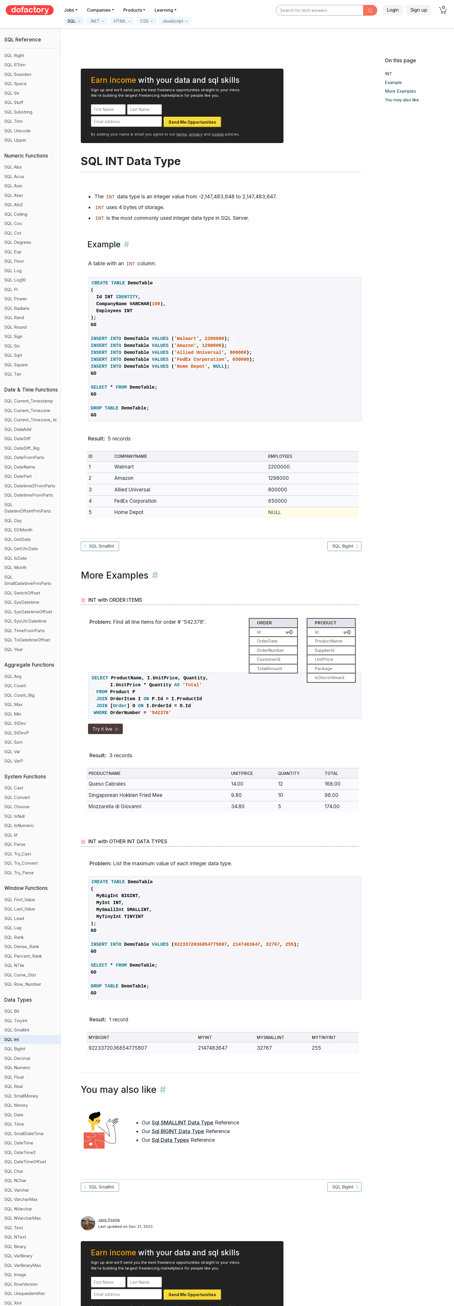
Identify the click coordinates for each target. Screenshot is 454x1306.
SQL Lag (12, 927)
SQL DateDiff (17, 438)
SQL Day (13, 520)
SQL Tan (12, 374)
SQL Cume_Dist (20, 975)
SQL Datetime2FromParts (29, 486)
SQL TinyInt (15, 1020)
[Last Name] (144, 109)
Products (132, 10)
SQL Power (15, 298)
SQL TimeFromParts (24, 630)
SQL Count (15, 685)
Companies (99, 10)
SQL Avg (12, 676)
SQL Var (12, 751)
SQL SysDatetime (21, 602)
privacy (195, 134)
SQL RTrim (14, 64)
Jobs (69, 10)
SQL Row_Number (22, 984)
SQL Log (13, 270)
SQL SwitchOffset (22, 593)
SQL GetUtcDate (21, 548)
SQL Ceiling (15, 214)
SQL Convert (17, 797)
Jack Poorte (109, 1219)
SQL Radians (17, 308)
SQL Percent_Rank (23, 956)
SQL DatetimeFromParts (28, 495)
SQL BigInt (14, 1048)
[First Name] (108, 109)
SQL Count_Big (19, 695)
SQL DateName (19, 467)
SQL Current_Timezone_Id (30, 419)
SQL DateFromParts (24, 457)
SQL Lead (14, 918)
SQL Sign (13, 336)
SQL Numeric (17, 1067)
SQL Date (13, 1114)
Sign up (418, 10)
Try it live (105, 729)
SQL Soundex (17, 74)
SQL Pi (11, 289)
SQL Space (15, 83)
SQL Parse (14, 844)
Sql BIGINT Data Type (178, 1131)
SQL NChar (15, 1180)
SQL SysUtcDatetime (25, 621)
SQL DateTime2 (20, 1152)
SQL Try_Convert (21, 863)
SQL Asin (13, 186)
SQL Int (11, 1039)
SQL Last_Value (19, 909)
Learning (164, 10)
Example (393, 82)
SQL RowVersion (21, 1284)
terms (182, 134)
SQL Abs (13, 167)
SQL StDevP (16, 733)
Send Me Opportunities (192, 122)
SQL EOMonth (18, 530)
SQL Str (11, 93)
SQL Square (16, 364)
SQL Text (13, 1227)
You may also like (402, 100)
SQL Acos (14, 176)
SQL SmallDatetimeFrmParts (27, 580)
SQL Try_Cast (17, 854)
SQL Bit (11, 1011)
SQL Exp (12, 252)
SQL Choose (17, 806)
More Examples (400, 91)
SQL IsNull (14, 816)
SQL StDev (15, 723)
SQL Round (15, 327)
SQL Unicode (17, 130)
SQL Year (13, 649)
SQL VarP (13, 761)
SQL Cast (13, 788)
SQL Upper (15, 140)
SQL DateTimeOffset (25, 1161)
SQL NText (15, 1237)
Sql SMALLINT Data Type (182, 1123)
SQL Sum (13, 742)
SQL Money (16, 1105)
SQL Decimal (17, 1058)
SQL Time (14, 1124)
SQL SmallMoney (21, 1096)
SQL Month (15, 567)
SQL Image (15, 1274)
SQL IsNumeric (19, 825)
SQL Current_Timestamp (28, 401)
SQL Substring (18, 112)
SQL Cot (12, 233)
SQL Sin (12, 346)
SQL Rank (14, 937)
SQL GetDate (17, 539)
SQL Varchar (16, 1190)
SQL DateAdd (17, 429)
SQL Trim (13, 121)
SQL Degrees (17, 242)
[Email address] (126, 121)
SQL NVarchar (18, 1209)
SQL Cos (13, 223)
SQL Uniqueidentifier (24, 1293)
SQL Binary (15, 1246)
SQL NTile (14, 965)
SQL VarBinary (18, 1256)
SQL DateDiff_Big (21, 448)
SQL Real (13, 1086)
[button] (73, 21)
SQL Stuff (13, 102)
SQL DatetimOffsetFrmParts (27, 508)
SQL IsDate (15, 558)
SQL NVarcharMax (22, 1218)
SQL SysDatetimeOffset (28, 611)
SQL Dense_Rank (21, 946)
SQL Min (12, 714)
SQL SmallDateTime (24, 1133)
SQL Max (13, 704)
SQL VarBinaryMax (22, 1265)
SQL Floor (14, 261)
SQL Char (13, 1171)
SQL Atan (13, 195)
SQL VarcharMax (21, 1199)
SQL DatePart (18, 476)
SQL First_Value (19, 899)
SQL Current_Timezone (27, 410)
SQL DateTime (18, 1143)
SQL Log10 (15, 280)
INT (388, 73)
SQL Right (14, 55)
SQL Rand (14, 317)
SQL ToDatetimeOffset (27, 640)
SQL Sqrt (13, 355)
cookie (218, 134)
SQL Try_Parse (19, 872)
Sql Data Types (170, 1140)
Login (393, 10)
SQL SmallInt (16, 1030)
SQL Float (14, 1077)
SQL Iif (11, 835)
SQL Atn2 (13, 204)
